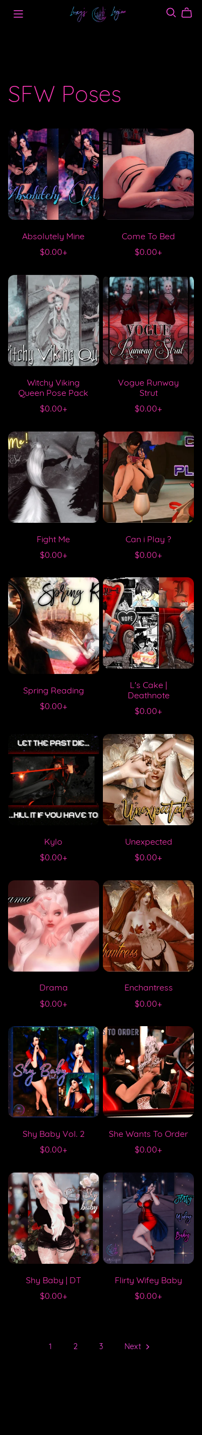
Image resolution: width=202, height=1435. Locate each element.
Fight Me (53, 540)
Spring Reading (53, 691)
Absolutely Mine (53, 237)
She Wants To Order (148, 1134)
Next (137, 1348)
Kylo (53, 842)
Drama (53, 988)
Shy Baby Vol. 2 (54, 1134)
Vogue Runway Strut (148, 388)
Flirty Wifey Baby (148, 1281)
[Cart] (191, 13)
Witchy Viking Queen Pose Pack (53, 388)
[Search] (171, 13)
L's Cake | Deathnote (149, 691)
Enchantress (148, 988)
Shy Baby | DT (53, 1281)
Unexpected (148, 842)
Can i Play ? (148, 540)
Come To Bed (148, 237)
